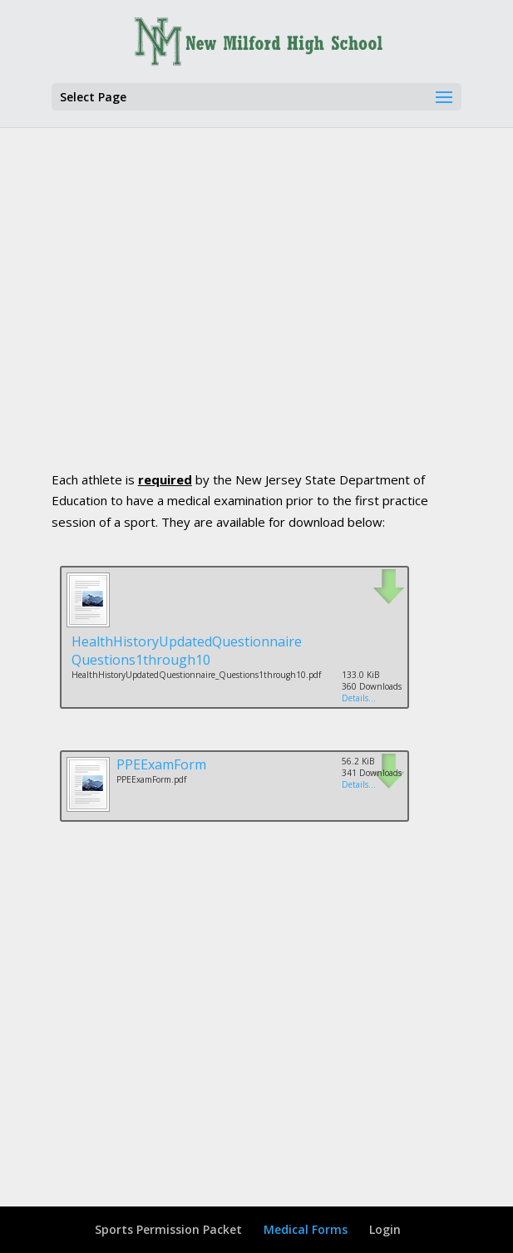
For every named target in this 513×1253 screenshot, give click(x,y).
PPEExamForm (161, 764)
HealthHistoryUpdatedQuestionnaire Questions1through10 (187, 650)
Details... (359, 698)
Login (385, 1229)
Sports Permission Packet (168, 1229)
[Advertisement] (282, 321)
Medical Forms (306, 1229)
